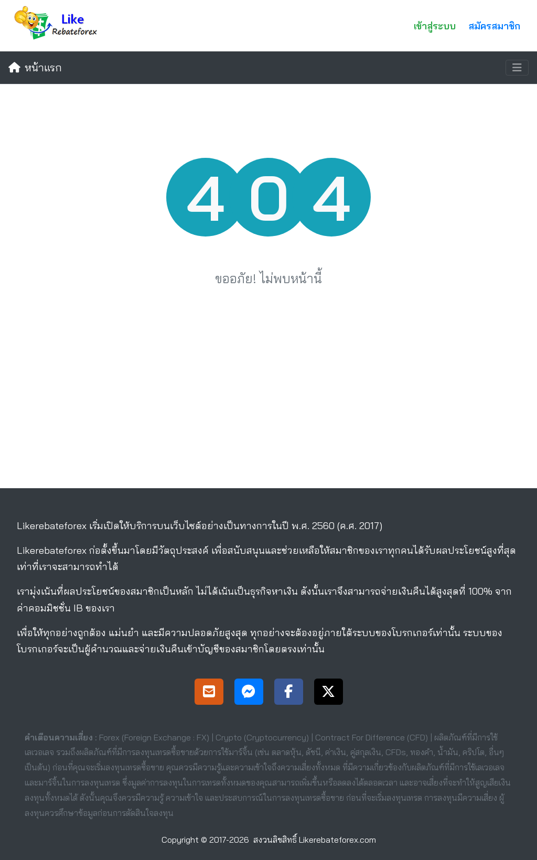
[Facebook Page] (288, 693)
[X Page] (328, 693)
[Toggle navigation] (517, 68)
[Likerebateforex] (58, 25)
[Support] (209, 693)
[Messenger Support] (248, 693)
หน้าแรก (35, 67)
